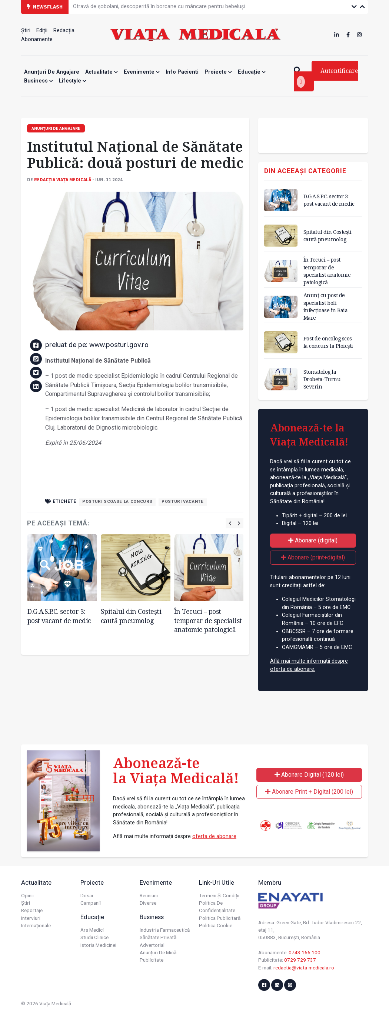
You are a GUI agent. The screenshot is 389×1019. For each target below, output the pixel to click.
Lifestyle (72, 81)
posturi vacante (183, 501)
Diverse (148, 903)
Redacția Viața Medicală (62, 179)
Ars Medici (92, 930)
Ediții (41, 30)
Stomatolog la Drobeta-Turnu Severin (322, 379)
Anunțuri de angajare (51, 72)
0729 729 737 (300, 960)
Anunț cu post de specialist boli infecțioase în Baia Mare (325, 306)
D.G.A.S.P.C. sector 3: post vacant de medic (59, 616)
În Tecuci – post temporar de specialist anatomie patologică (208, 620)
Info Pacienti (182, 72)
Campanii (90, 903)
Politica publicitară (219, 918)
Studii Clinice (94, 937)
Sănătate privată (158, 937)
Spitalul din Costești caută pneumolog (131, 616)
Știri (25, 30)
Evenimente (142, 72)
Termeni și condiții (219, 895)
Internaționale (36, 925)
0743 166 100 (304, 952)
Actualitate (101, 72)
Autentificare (327, 77)
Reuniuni (149, 895)
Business (38, 81)
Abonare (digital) (313, 540)
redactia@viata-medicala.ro (303, 968)
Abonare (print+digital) (313, 557)
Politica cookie (215, 925)
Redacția (63, 30)
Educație (252, 72)
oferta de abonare (214, 836)
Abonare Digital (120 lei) (309, 774)
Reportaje (32, 910)
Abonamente (37, 39)
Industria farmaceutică (165, 930)
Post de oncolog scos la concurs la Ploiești (328, 342)
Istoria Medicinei (98, 945)
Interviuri (30, 918)
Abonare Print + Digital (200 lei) (309, 791)
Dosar (87, 895)
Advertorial (152, 945)
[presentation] (230, 523)
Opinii (27, 895)
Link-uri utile (216, 882)
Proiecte (218, 72)
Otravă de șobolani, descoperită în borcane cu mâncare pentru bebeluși (159, 6)
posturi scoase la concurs (117, 501)
